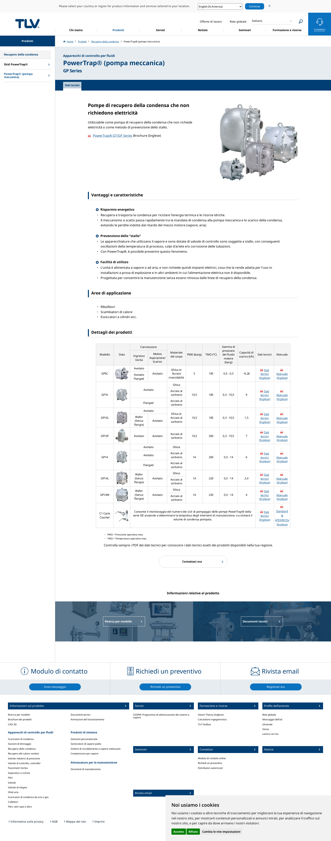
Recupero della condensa (22, 748)
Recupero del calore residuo (23, 753)
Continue (254, 6)
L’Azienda (267, 724)
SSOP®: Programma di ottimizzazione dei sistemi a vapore (161, 716)
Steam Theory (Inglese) (211, 714)
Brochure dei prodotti (20, 719)
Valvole (12, 782)
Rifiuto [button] (193, 831)
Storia (265, 729)
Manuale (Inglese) (282, 376)
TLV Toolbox (204, 724)
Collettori (13, 802)
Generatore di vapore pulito (86, 743)
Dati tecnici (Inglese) (264, 374)
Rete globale (269, 714)
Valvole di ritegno (17, 787)
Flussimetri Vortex (18, 768)
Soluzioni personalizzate (84, 739)
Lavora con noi (270, 734)
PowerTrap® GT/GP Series (112, 135)
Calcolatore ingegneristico (212, 719)
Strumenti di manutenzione (86, 769)
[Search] (300, 21)
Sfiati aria (13, 792)
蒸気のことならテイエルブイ (27, 23)
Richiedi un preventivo (210, 763)
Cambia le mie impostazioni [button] (221, 831)
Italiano (257, 21)
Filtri (10, 777)
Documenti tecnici (80, 714)
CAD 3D (12, 724)
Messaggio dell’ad (272, 719)
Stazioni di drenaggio (19, 743)
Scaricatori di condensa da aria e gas (28, 797)
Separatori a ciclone (19, 773)
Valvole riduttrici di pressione (24, 758)
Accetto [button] (178, 831)
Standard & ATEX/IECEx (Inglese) (282, 517)
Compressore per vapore (84, 753)
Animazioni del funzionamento (87, 719)
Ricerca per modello (19, 714)
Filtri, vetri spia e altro (20, 806)
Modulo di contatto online (212, 758)
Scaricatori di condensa (21, 739)
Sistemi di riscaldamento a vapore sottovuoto (95, 748)
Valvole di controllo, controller (24, 763)
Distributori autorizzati (210, 768)
